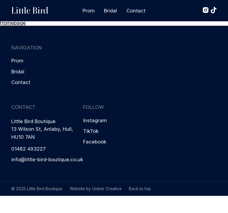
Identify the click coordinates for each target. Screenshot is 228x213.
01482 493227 (28, 149)
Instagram (95, 120)
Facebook (94, 142)
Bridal (110, 11)
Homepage (13, 23)
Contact (135, 11)
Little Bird (29, 10)
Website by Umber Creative (96, 188)
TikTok (91, 131)
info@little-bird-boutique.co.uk (47, 159)
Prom (89, 11)
